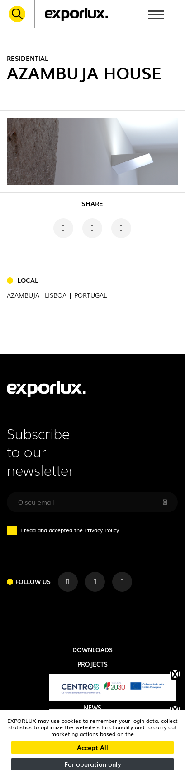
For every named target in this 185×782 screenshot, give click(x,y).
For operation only (92, 763)
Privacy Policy (102, 530)
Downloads (92, 649)
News (92, 707)
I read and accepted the (67, 530)
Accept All (92, 747)
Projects (92, 663)
